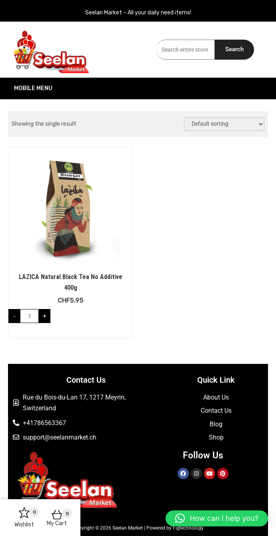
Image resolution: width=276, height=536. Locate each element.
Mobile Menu (73, 88)
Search (234, 49)
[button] (217, 518)
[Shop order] (224, 124)
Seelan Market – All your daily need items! (138, 12)
